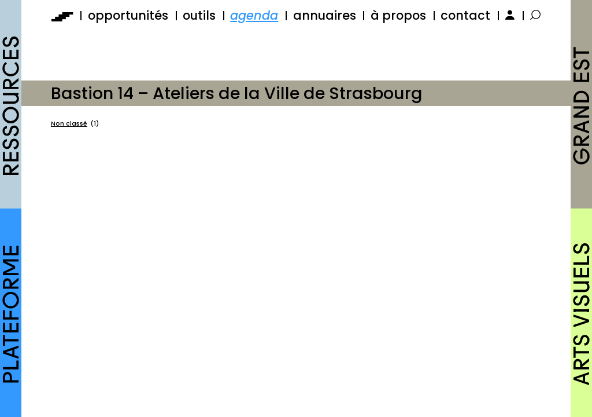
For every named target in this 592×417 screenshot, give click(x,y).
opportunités (128, 15)
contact (465, 15)
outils (199, 15)
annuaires (324, 15)
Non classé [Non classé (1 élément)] (75, 124)
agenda (254, 15)
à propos (398, 15)
